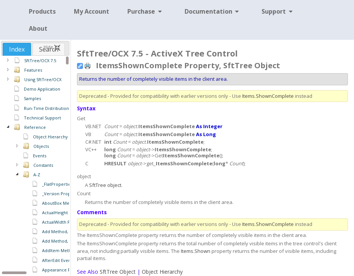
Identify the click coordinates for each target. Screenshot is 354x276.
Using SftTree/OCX (42, 79)
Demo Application (42, 89)
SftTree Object (118, 271)
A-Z (36, 174)
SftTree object (105, 185)
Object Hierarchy (50, 137)
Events (39, 155)
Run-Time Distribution (46, 108)
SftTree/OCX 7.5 (40, 60)
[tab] (17, 49)
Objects (41, 146)
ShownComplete (275, 96)
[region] (35, 165)
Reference (35, 127)
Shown (202, 251)
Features (33, 70)
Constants (43, 165)
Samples (32, 98)
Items (248, 96)
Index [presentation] (17, 49)
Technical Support (42, 118)
